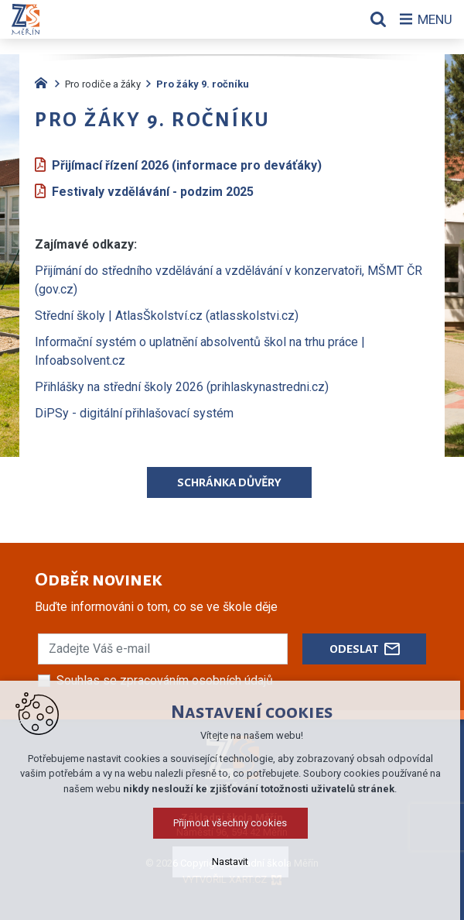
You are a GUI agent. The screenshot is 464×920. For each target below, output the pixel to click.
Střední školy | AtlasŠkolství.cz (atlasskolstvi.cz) (167, 315)
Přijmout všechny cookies (232, 823)
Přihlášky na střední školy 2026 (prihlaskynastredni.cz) (182, 386)
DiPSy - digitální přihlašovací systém (134, 413)
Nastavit (232, 861)
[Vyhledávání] (375, 19)
